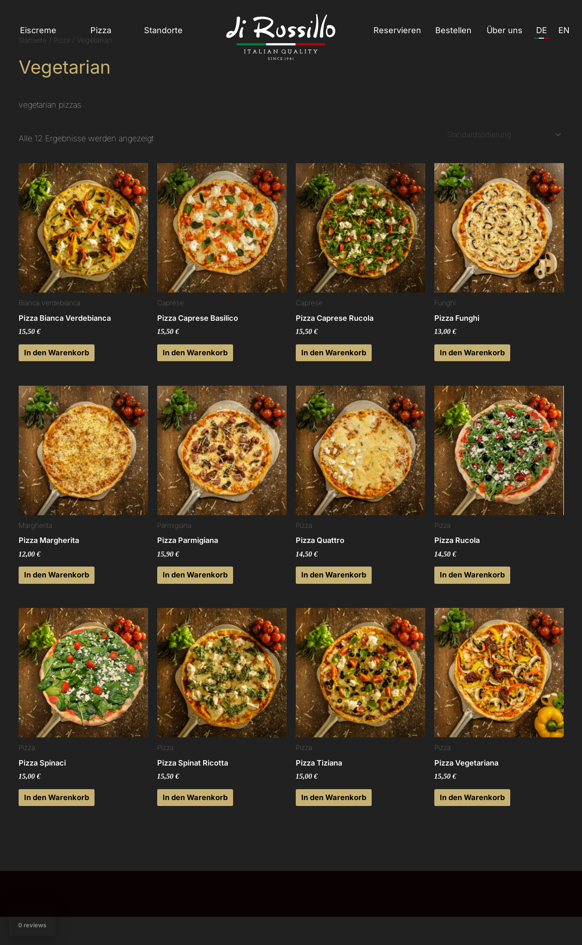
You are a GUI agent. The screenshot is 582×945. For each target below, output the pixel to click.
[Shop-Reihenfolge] (499, 135)
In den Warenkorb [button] (67, 358)
